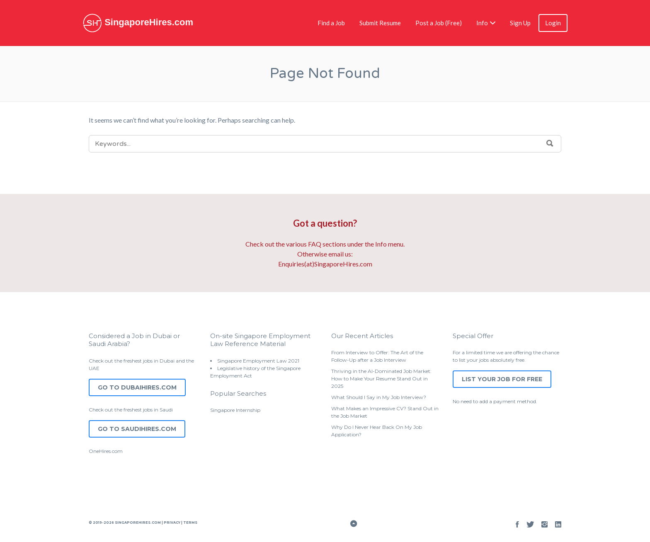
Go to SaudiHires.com (137, 429)
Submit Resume (380, 23)
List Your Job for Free (502, 379)
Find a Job (331, 23)
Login (553, 23)
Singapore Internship (235, 410)
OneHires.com (106, 451)
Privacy (172, 522)
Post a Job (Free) (438, 23)
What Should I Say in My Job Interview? (378, 397)
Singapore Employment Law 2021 (258, 361)
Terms (189, 522)
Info (482, 23)
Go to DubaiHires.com (137, 387)
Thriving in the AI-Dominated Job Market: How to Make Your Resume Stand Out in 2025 (381, 378)
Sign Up (520, 23)
